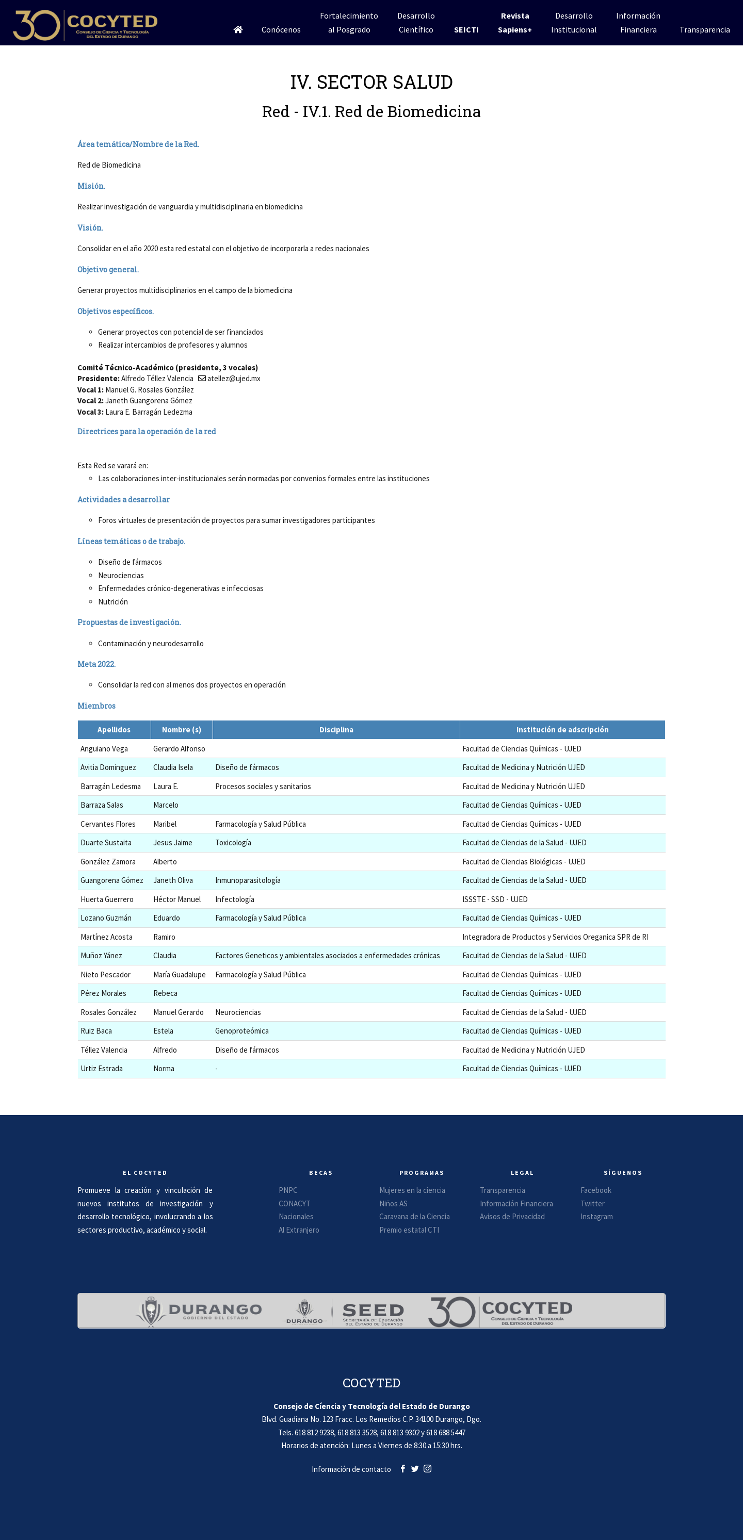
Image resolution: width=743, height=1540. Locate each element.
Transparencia (705, 29)
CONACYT (295, 1203)
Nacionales (296, 1216)
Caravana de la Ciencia (414, 1216)
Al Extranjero (299, 1230)
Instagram (596, 1216)
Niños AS (393, 1203)
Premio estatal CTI (409, 1230)
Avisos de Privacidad (512, 1216)
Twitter (592, 1203)
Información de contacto (351, 1469)
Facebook (595, 1190)
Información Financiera (516, 1203)
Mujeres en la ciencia (412, 1190)
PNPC (288, 1190)
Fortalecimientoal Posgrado (349, 22)
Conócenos (281, 29)
